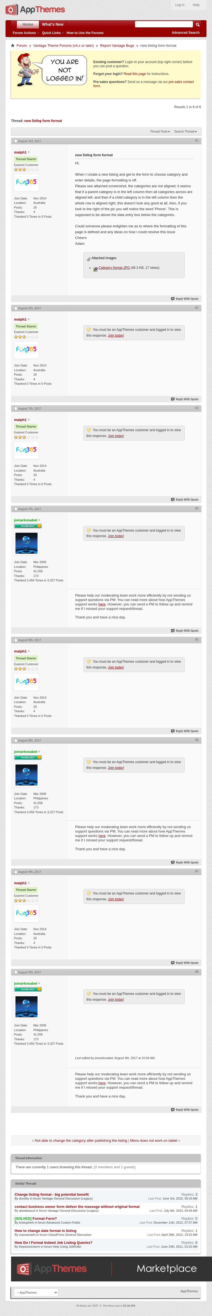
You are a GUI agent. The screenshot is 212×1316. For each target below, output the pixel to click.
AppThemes (189, 1291)
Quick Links (51, 33)
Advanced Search (186, 33)
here (102, 604)
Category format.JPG (114, 268)
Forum (22, 45)
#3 (196, 408)
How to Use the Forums (85, 33)
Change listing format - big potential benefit (52, 1194)
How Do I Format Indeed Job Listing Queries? (53, 1242)
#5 (196, 639)
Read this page (135, 74)
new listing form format (43, 120)
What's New (52, 24)
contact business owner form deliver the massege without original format (77, 1207)
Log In (179, 5)
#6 (196, 740)
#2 (196, 308)
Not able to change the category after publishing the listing (81, 1140)
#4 (196, 508)
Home (28, 24)
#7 (196, 871)
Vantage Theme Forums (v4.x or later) (63, 45)
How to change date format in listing (45, 1231)
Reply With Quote (184, 299)
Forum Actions (24, 33)
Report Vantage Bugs (117, 45)
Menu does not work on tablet (153, 1140)
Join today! (116, 335)
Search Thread (184, 131)
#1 (196, 140)
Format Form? (45, 1218)
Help (196, 5)
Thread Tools (159, 131)
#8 (196, 972)
